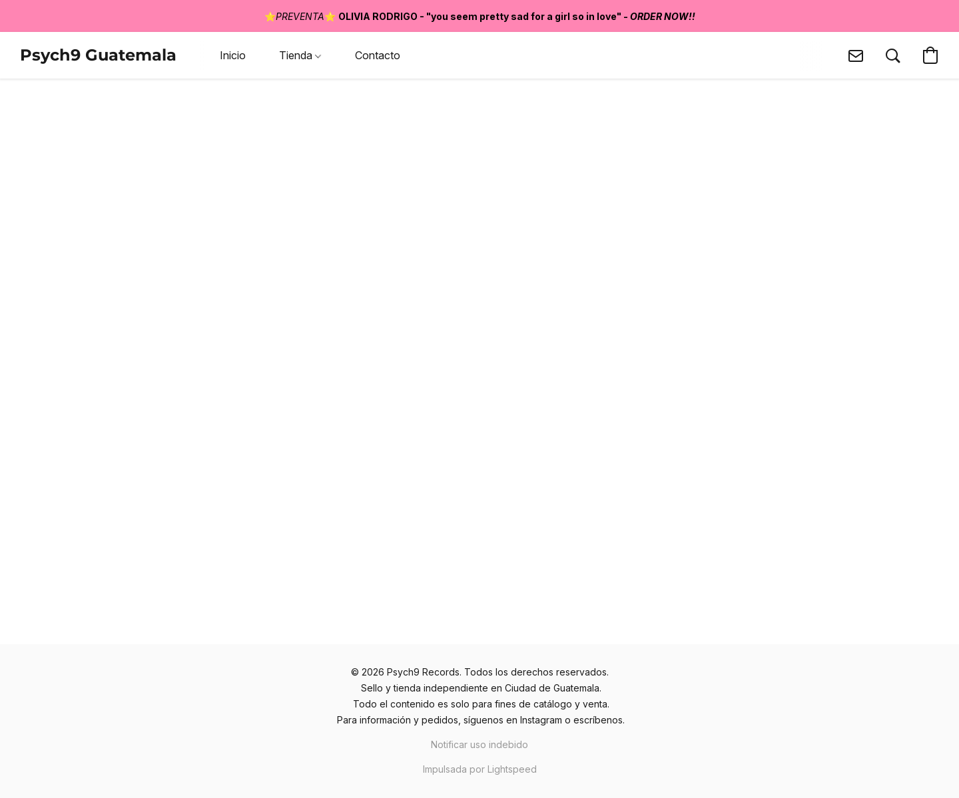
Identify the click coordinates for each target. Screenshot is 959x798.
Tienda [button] (300, 55)
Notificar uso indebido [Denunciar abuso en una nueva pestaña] (479, 744)
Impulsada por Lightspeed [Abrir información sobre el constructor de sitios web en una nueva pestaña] (480, 769)
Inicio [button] (233, 55)
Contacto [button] (377, 55)
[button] (98, 55)
